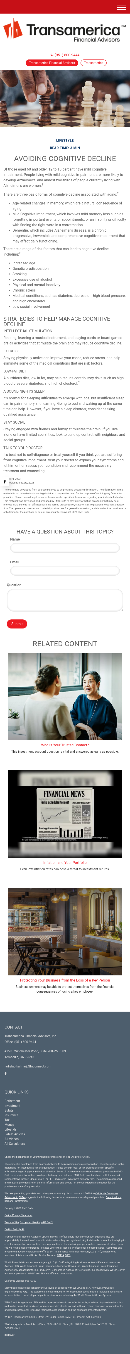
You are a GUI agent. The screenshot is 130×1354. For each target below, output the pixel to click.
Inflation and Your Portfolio (65, 863)
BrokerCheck (82, 1156)
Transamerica (93, 63)
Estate (9, 1110)
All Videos (12, 1139)
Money (9, 1124)
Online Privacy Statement (18, 1215)
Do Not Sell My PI (14, 1229)
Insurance (11, 1115)
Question (14, 585)
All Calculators (15, 1143)
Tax (7, 1120)
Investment (12, 1105)
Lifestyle (10, 1129)
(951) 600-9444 (65, 55)
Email (14, 562)
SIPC (68, 1255)
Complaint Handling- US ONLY (36, 1222)
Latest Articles (15, 1134)
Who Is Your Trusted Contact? (65, 745)
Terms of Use (12, 1222)
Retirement (12, 1101)
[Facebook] (4, 481)
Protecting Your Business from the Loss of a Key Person (65, 980)
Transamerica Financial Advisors (52, 63)
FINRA (60, 1255)
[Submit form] (17, 623)
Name (15, 539)
